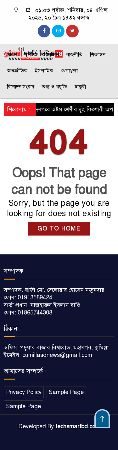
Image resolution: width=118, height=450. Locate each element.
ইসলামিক (44, 71)
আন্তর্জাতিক (17, 71)
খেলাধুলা (69, 71)
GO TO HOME (59, 228)
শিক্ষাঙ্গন (97, 55)
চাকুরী (80, 87)
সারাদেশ (51, 55)
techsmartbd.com (77, 426)
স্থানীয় (30, 55)
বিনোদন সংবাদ (20, 87)
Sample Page (66, 392)
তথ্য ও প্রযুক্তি (54, 87)
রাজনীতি (74, 55)
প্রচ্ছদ (12, 55)
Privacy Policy (24, 392)
